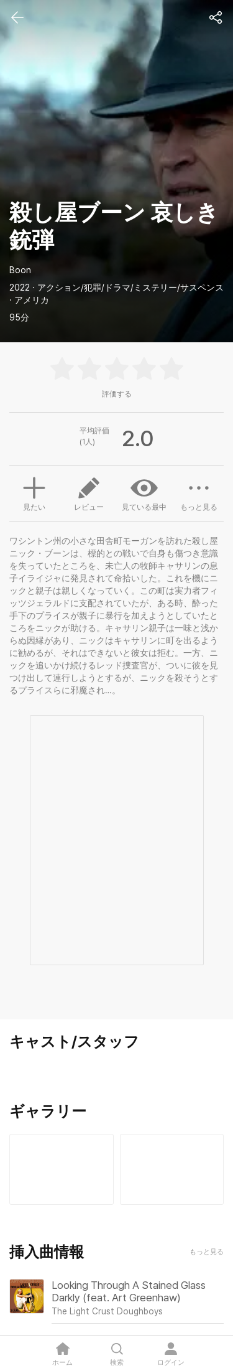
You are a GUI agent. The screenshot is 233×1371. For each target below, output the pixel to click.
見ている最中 (144, 493)
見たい (34, 492)
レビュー (89, 493)
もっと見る (198, 493)
